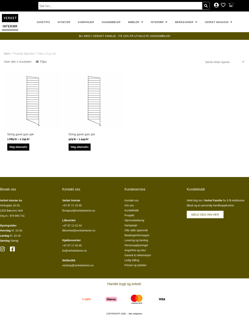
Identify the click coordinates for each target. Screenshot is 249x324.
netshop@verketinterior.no (78, 266)
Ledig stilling (131, 260)
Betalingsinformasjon (136, 236)
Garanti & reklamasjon (137, 256)
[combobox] (120, 6)
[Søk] (206, 6)
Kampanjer (86, 22)
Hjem (7, 53)
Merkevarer (186, 22)
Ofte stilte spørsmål (136, 231)
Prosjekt (129, 216)
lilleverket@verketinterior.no (78, 231)
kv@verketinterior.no (74, 251)
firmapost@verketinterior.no (78, 211)
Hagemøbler (111, 22)
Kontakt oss (131, 201)
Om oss (129, 206)
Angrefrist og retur (135, 251)
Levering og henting (136, 241)
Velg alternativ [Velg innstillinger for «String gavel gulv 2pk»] (19, 147)
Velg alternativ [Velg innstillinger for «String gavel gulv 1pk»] (80, 147)
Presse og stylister (135, 265)
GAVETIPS (43, 22)
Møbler (135, 22)
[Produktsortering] (224, 62)
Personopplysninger (136, 246)
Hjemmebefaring (134, 221)
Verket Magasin (218, 22)
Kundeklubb (131, 211)
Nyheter (64, 22)
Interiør (159, 22)
